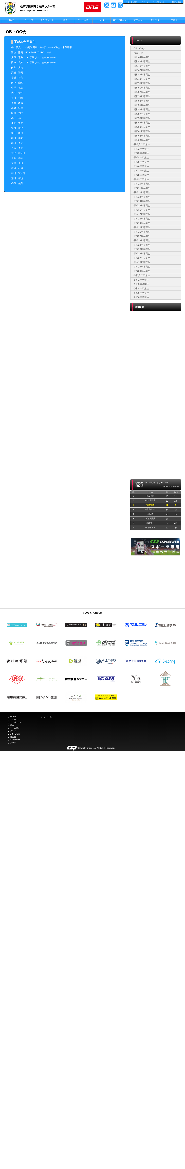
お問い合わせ (160, 2)
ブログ (174, 20)
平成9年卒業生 (141, 179)
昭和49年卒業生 (142, 79)
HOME (11, 20)
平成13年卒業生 (142, 196)
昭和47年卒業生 (142, 70)
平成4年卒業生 (141, 157)
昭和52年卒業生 (142, 92)
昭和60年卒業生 (142, 127)
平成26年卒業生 (142, 253)
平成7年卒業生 (141, 170)
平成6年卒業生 (141, 166)
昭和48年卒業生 (142, 74)
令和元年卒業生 (142, 275)
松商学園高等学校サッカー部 (37, 6)
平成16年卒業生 (142, 210)
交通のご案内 (176, 2)
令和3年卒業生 (141, 284)
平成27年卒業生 (142, 258)
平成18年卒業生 (142, 218)
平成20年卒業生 (142, 227)
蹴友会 (138, 20)
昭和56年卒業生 (142, 109)
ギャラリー (156, 20)
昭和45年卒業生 (142, 61)
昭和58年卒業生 (142, 118)
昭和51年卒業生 (142, 87)
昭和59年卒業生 (142, 122)
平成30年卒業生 (142, 271)
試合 (65, 20)
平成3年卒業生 (141, 153)
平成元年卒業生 (142, 144)
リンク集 (48, 716)
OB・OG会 (119, 20)
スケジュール (47, 20)
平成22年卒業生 (142, 236)
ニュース (29, 20)
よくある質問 (132, 2)
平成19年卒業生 (142, 223)
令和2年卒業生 (141, 279)
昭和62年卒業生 (142, 135)
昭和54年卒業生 (142, 100)
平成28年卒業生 (142, 262)
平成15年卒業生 (142, 205)
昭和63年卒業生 (142, 140)
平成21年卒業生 (142, 231)
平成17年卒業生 (142, 214)
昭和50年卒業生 (142, 83)
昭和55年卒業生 (142, 105)
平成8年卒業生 (141, 175)
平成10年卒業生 (142, 183)
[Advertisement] (155, 581)
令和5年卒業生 (141, 292)
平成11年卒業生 (142, 188)
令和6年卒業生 (141, 297)
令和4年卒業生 (141, 288)
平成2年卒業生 (141, 148)
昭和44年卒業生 (142, 57)
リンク (146, 2)
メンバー (101, 20)
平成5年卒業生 (141, 162)
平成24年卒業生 (142, 244)
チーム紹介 (83, 20)
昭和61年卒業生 (142, 131)
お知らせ (138, 52)
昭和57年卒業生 (142, 114)
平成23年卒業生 (142, 240)
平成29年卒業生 (142, 266)
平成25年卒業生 (142, 249)
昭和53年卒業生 (142, 96)
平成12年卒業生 (142, 192)
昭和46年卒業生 (142, 65)
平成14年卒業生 (142, 201)
